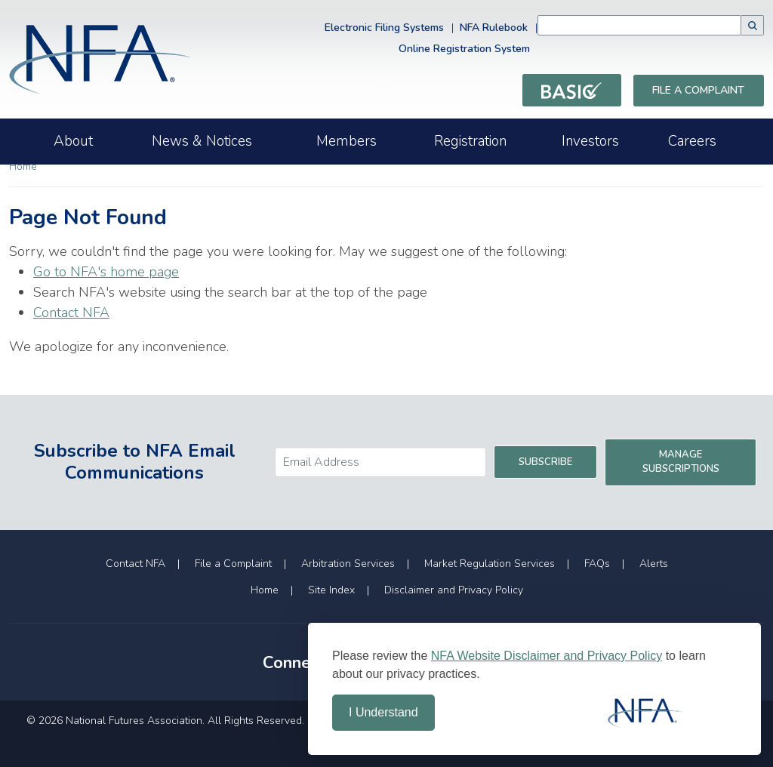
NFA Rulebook (494, 27)
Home (23, 166)
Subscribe (545, 462)
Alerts (653, 563)
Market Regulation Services (489, 563)
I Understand (383, 712)
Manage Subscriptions (680, 462)
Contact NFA (71, 312)
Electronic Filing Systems (384, 27)
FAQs (597, 563)
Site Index (331, 590)
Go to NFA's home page (106, 272)
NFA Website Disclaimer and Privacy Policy (546, 655)
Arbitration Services (348, 563)
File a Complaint (698, 90)
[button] (752, 25)
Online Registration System (464, 49)
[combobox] (639, 25)
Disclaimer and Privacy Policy (453, 590)
